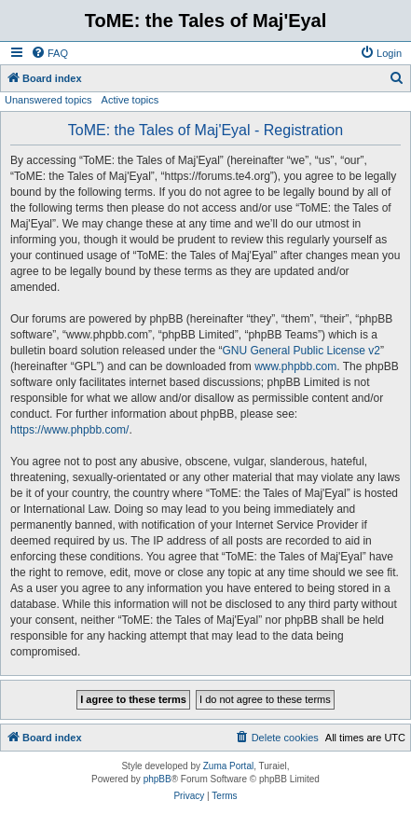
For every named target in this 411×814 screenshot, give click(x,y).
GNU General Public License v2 (300, 350)
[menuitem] (49, 53)
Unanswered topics (48, 99)
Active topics (130, 99)
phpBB (157, 779)
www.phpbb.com (295, 366)
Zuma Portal (228, 766)
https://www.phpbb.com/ (69, 429)
